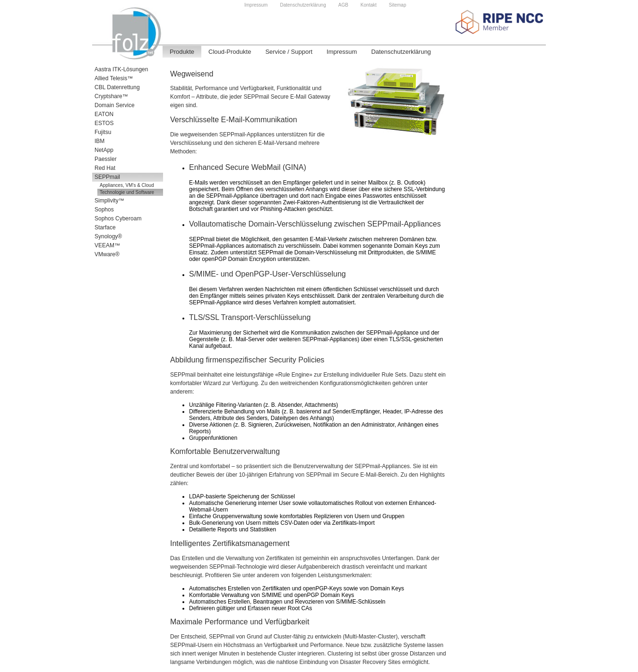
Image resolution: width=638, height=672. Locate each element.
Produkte (182, 51)
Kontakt (369, 5)
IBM (99, 141)
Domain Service (115, 105)
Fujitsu (103, 132)
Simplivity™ (109, 200)
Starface (105, 227)
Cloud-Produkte (229, 51)
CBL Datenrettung (117, 87)
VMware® (107, 254)
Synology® (108, 236)
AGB (343, 5)
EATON (104, 114)
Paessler (106, 159)
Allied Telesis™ (114, 78)
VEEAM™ (107, 245)
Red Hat (105, 168)
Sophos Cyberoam (118, 218)
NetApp (104, 150)
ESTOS (104, 123)
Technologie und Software (127, 192)
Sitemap (397, 5)
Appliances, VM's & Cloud (127, 185)
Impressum (255, 5)
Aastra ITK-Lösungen (121, 69)
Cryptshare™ (111, 96)
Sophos (104, 209)
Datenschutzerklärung (303, 5)
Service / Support (288, 51)
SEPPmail (107, 177)
